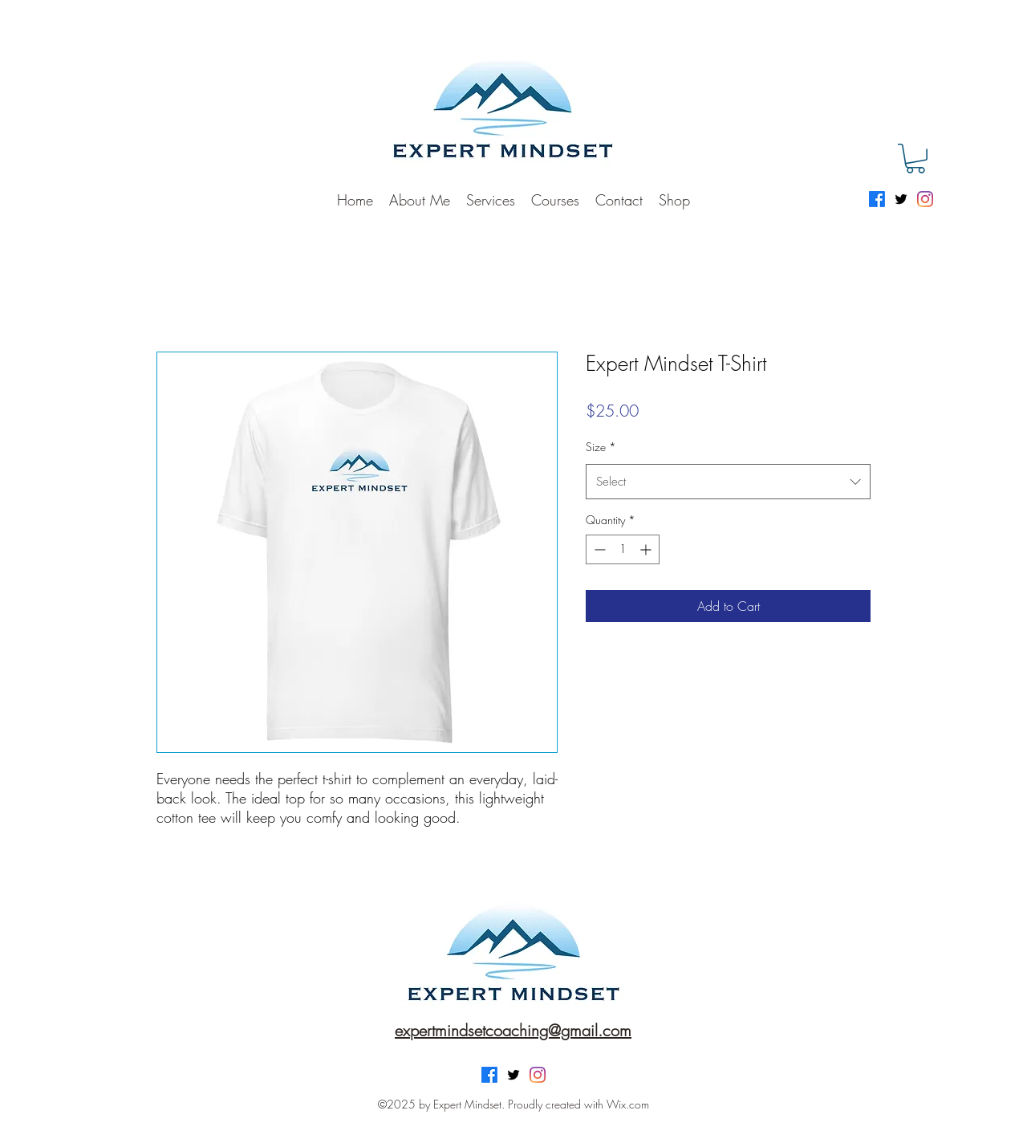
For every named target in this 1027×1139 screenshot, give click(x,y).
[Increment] (647, 549)
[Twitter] (901, 199)
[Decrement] (598, 549)
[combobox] (728, 481)
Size (601, 446)
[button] (915, 158)
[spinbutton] (622, 549)
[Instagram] (925, 199)
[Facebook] (877, 199)
